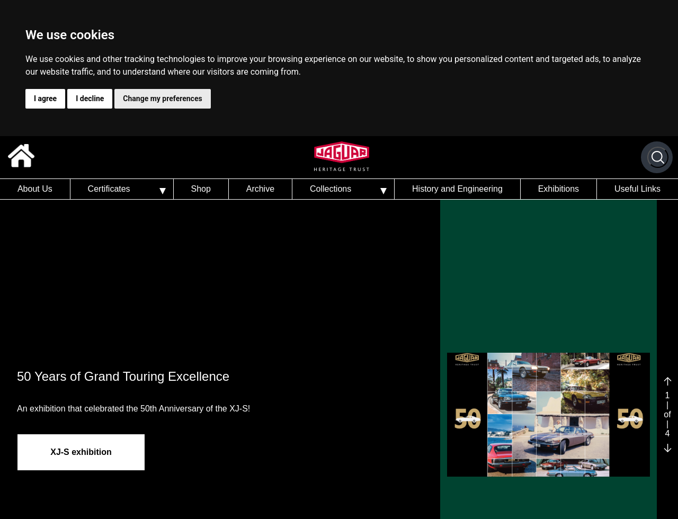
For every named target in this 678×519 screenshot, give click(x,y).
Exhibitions (558, 188)
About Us (34, 188)
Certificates (109, 188)
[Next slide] (667, 448)
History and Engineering (457, 188)
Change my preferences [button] (162, 98)
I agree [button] (45, 98)
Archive (260, 188)
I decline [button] (90, 98)
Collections (330, 188)
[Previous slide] (667, 381)
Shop (200, 188)
